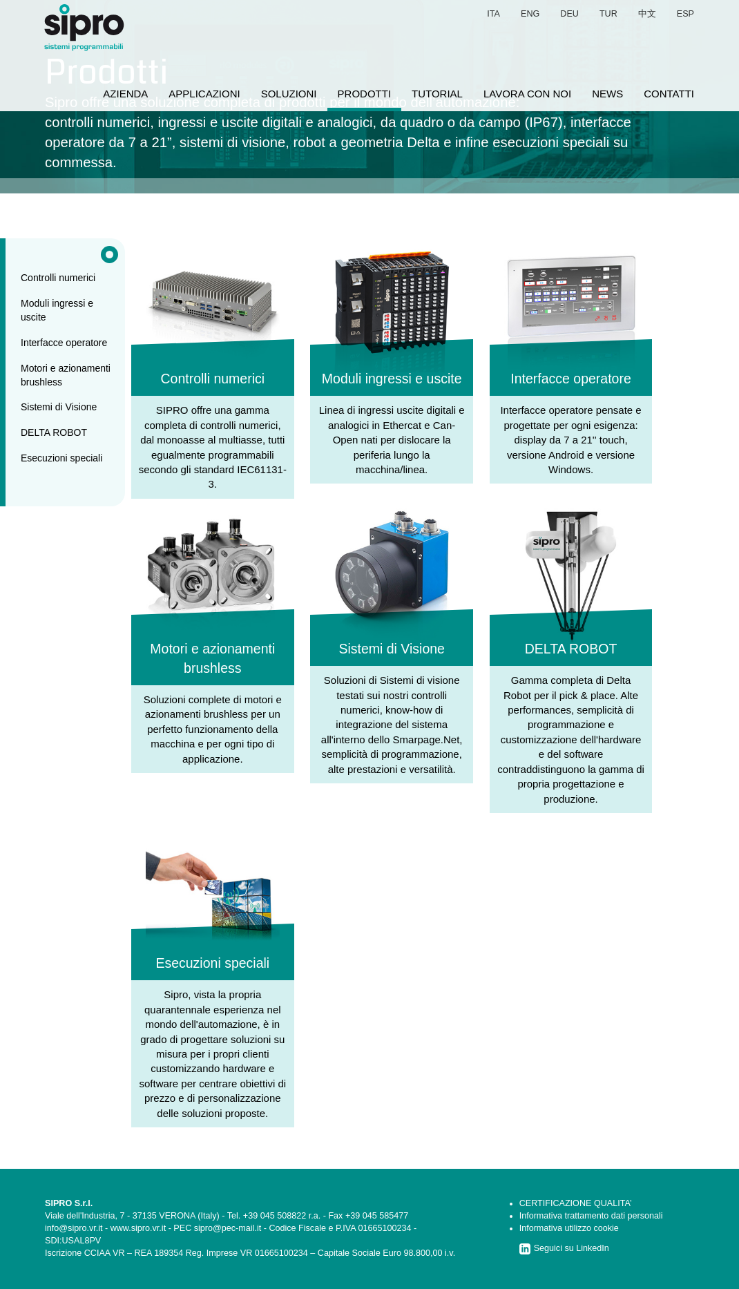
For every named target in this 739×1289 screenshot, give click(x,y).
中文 (647, 14)
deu (569, 14)
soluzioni (289, 93)
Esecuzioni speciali (61, 458)
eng (530, 14)
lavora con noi (527, 93)
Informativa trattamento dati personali (591, 1216)
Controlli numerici (58, 277)
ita (493, 14)
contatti (669, 93)
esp (685, 14)
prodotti (365, 93)
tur (608, 14)
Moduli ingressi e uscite (57, 310)
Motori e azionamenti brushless (66, 375)
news (607, 93)
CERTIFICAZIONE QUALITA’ (575, 1203)
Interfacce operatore (64, 342)
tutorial (437, 93)
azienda (125, 93)
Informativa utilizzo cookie (569, 1228)
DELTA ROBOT (54, 432)
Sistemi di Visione (59, 406)
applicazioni (204, 93)
